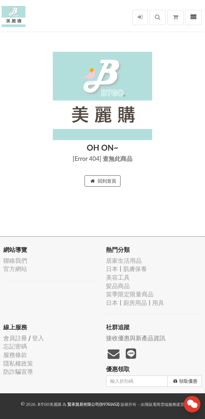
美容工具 (118, 277)
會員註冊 (15, 338)
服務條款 (15, 355)
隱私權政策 (18, 363)
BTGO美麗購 (49, 404)
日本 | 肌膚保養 (126, 269)
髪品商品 (118, 286)
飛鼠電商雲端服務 (160, 404)
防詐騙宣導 (18, 371)
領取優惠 (185, 381)
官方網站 (15, 269)
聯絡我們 (15, 260)
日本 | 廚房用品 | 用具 (135, 303)
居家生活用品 (124, 260)
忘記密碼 (15, 346)
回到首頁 (103, 181)
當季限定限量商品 (130, 294)
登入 (38, 338)
